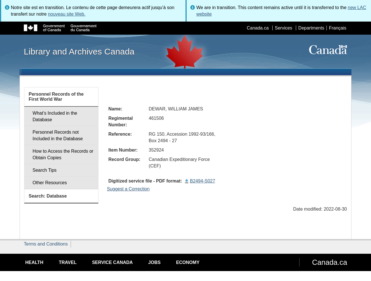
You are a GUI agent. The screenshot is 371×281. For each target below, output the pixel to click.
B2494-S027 (202, 181)
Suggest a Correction (128, 188)
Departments (311, 28)
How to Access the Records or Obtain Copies (63, 154)
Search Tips (44, 170)
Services (283, 28)
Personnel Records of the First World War (56, 97)
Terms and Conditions (46, 244)
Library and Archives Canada (79, 51)
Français (337, 28)
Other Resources (50, 182)
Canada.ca (258, 28)
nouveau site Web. (66, 14)
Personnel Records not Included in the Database (58, 135)
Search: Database (48, 196)
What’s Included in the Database (55, 116)
